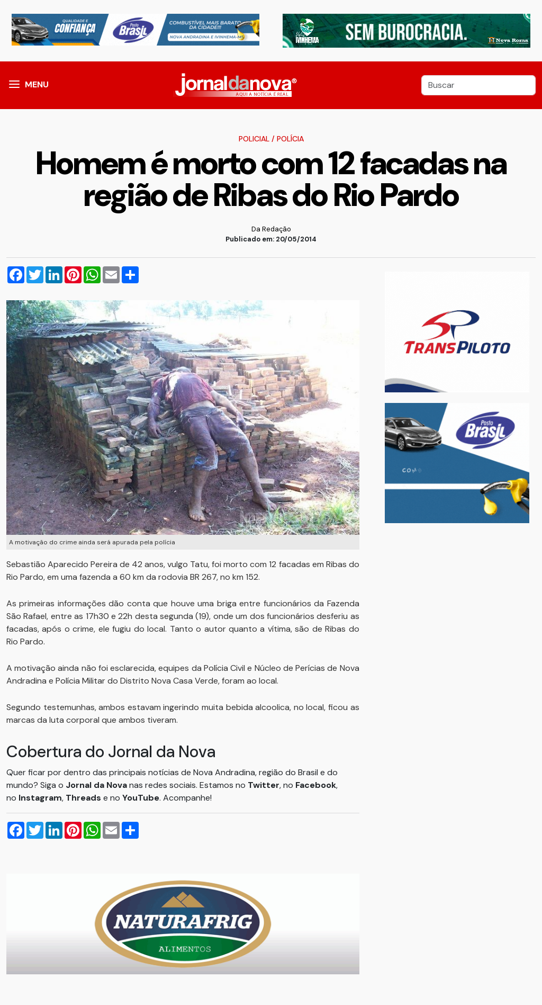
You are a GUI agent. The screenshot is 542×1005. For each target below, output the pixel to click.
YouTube (140, 797)
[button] (14, 85)
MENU (37, 84)
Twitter (263, 785)
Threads (84, 797)
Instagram (40, 797)
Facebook (315, 785)
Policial (254, 138)
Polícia (290, 138)
